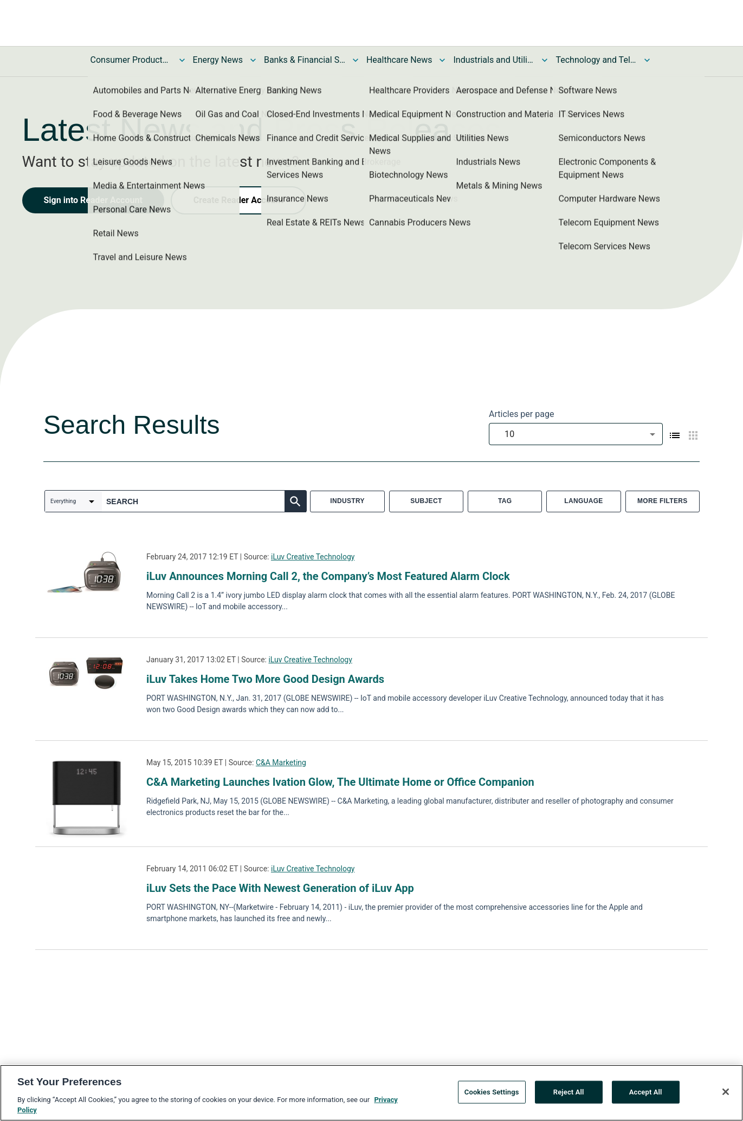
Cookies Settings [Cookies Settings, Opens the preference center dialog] (491, 1095)
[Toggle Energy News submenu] (253, 60)
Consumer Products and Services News (131, 60)
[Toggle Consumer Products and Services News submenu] (182, 60)
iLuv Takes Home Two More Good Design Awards (265, 679)
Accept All (645, 1095)
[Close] (726, 1095)
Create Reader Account (238, 200)
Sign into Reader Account (93, 200)
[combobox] (576, 434)
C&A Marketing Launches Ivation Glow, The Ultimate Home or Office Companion (340, 781)
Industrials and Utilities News (493, 60)
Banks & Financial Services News (304, 60)
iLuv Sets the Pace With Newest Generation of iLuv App (280, 888)
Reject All (568, 1095)
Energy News (218, 60)
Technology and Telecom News (596, 60)
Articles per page (521, 414)
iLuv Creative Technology (312, 556)
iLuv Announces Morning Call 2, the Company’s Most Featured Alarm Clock (328, 576)
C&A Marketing (281, 762)
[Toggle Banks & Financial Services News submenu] (355, 60)
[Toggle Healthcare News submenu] (442, 60)
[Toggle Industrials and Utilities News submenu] (544, 60)
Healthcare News (399, 60)
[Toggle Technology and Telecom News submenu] (647, 60)
